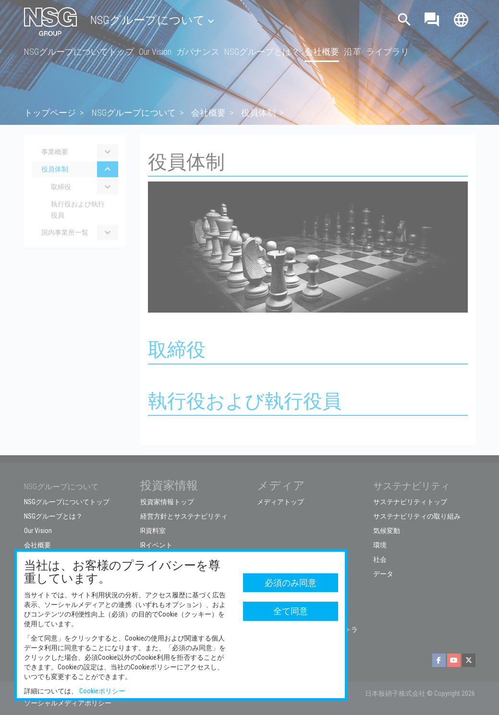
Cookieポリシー (102, 691)
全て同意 (290, 611)
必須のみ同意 (290, 583)
